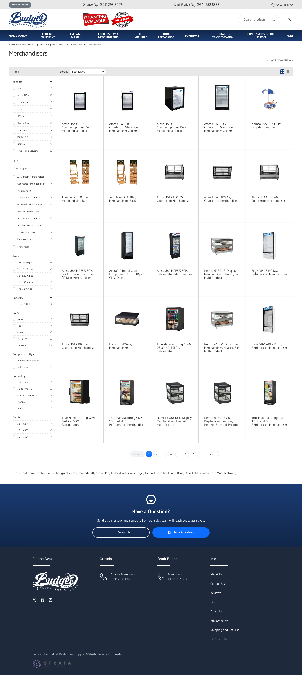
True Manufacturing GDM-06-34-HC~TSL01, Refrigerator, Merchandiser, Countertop (174, 347)
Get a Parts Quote (181, 532)
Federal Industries (26, 102)
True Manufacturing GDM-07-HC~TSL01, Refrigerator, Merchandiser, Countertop (79, 421)
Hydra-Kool (23, 123)
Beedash (119, 654)
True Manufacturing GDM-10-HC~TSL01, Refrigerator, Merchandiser (127, 421)
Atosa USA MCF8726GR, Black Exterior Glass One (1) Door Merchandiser (78, 274)
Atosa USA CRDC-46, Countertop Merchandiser (268, 198)
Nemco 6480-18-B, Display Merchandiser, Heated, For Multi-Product (174, 421)
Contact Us (121, 532)
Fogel (20, 108)
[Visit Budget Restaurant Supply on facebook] (42, 600)
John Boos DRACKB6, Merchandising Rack (122, 198)
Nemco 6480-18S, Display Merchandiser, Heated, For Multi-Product (221, 347)
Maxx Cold (22, 136)
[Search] (258, 19)
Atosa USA (23, 95)
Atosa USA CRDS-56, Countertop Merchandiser (79, 345)
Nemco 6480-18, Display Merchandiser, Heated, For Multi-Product (221, 274)
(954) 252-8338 (196, 4)
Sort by (64, 71)
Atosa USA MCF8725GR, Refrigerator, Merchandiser (174, 272)
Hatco (20, 115)
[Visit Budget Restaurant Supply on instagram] (50, 600)
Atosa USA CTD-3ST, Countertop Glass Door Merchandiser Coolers (124, 127)
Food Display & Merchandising (72, 44)
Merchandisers (95, 44)
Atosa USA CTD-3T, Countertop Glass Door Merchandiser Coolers (76, 127)
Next (211, 454)
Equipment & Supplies (45, 44)
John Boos (22, 129)
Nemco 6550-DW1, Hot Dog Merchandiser (267, 125)
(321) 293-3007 (102, 4)
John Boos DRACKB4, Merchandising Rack (75, 198)
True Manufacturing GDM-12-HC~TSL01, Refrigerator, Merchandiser (269, 421)
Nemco (21, 143)
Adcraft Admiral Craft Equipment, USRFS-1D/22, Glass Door (126, 274)
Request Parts (20, 4)
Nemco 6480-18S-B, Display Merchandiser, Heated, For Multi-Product (221, 421)
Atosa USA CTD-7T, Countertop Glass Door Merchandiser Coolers (219, 127)
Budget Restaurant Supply (21, 44)
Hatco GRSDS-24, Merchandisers (120, 345)
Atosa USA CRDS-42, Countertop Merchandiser (221, 198)
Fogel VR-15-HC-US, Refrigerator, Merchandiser (269, 272)
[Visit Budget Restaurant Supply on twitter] (34, 600)
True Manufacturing (28, 150)
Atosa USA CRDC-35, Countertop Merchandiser (173, 198)
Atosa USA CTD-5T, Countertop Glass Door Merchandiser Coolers (171, 127)
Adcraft (21, 88)
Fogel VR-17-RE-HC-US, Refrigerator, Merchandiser (269, 345)
